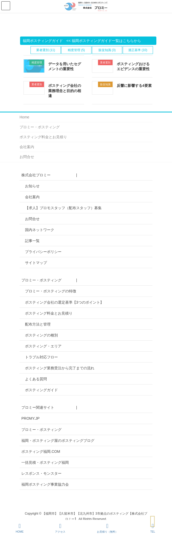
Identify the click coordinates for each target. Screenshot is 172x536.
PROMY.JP (30, 418)
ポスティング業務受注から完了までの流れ (59, 368)
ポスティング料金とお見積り (43, 137)
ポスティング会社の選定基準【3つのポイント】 (64, 302)
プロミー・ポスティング (40, 127)
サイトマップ (36, 263)
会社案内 (27, 147)
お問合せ (27, 157)
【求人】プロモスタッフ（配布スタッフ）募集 (63, 208)
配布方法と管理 (38, 324)
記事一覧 (32, 241)
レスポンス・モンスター (41, 473)
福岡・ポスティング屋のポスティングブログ (57, 440)
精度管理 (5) (76, 50)
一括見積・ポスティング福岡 (45, 462)
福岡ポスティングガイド (43, 41)
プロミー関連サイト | (49, 407)
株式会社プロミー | (49, 175)
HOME (19, 528)
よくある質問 (36, 379)
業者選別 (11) (45, 50)
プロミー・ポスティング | (49, 280)
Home (24, 117)
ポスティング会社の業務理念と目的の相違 (64, 90)
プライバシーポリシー (43, 252)
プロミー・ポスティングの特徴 (50, 291)
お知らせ (32, 186)
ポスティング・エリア (43, 346)
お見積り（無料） (107, 528)
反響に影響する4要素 (134, 85)
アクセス (60, 528)
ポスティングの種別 (41, 335)
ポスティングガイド (41, 390)
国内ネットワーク (39, 230)
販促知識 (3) (107, 50)
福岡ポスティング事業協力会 (45, 484)
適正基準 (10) (137, 50)
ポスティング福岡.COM (40, 451)
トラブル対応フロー (41, 357)
